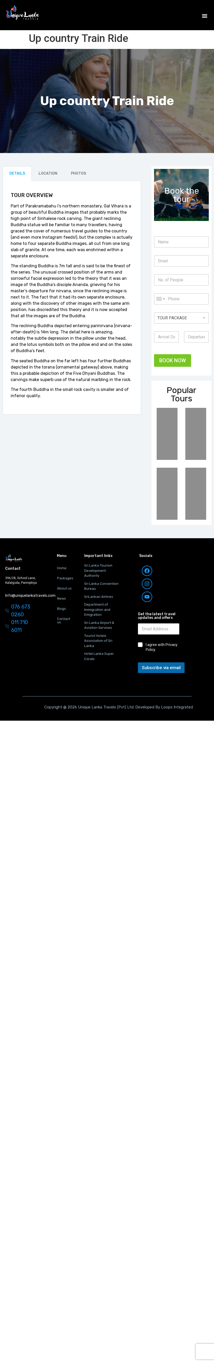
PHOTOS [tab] (78, 173)
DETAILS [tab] (17, 173)
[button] (204, 15)
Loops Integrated (176, 707)
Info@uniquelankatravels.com (30, 595)
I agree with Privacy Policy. (162, 647)
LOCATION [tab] (48, 173)
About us (64, 588)
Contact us (63, 620)
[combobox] (160, 299)
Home (61, 568)
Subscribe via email (161, 667)
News (61, 598)
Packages (65, 578)
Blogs (61, 609)
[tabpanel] (72, 298)
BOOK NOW (172, 360)
